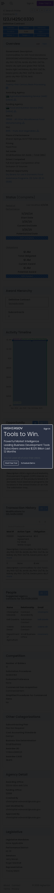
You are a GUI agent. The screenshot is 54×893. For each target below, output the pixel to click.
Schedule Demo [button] (28, 463)
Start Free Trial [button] (11, 463)
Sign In (47, 428)
